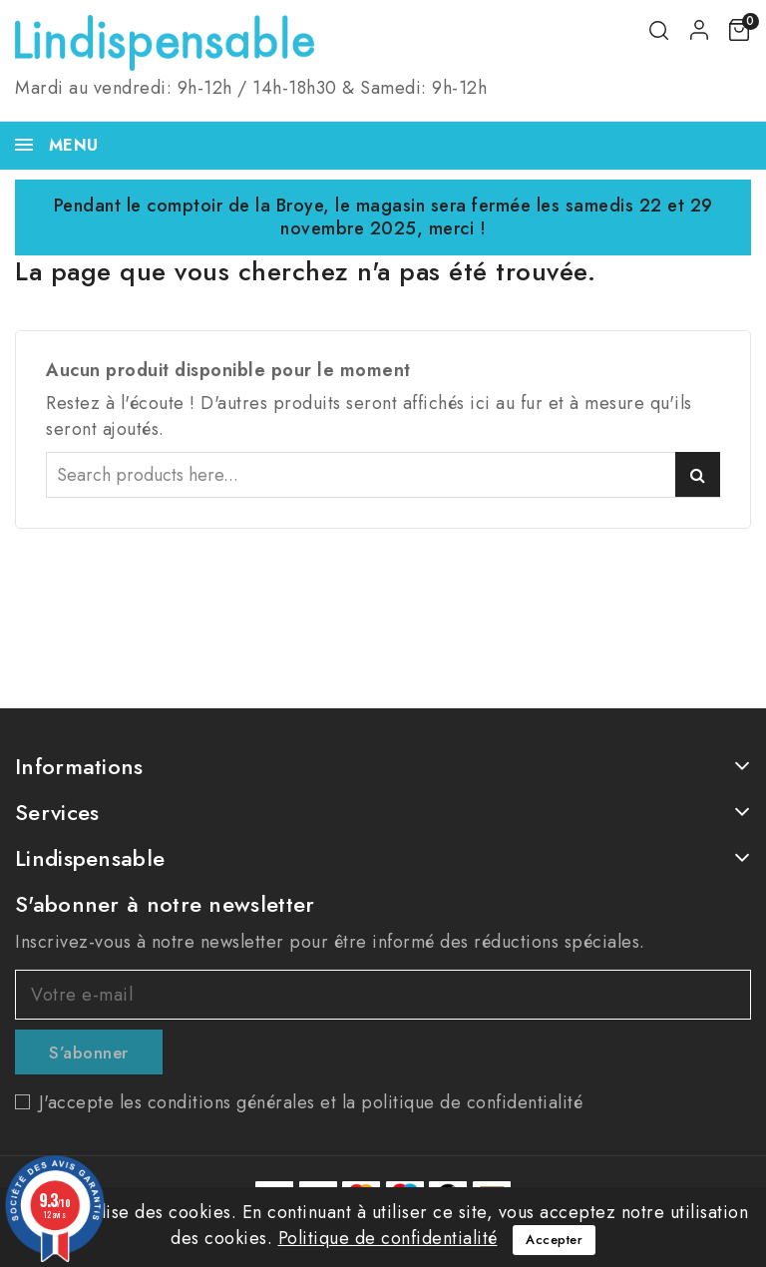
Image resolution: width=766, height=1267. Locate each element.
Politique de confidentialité (388, 1238)
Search (697, 474)
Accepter (554, 1239)
